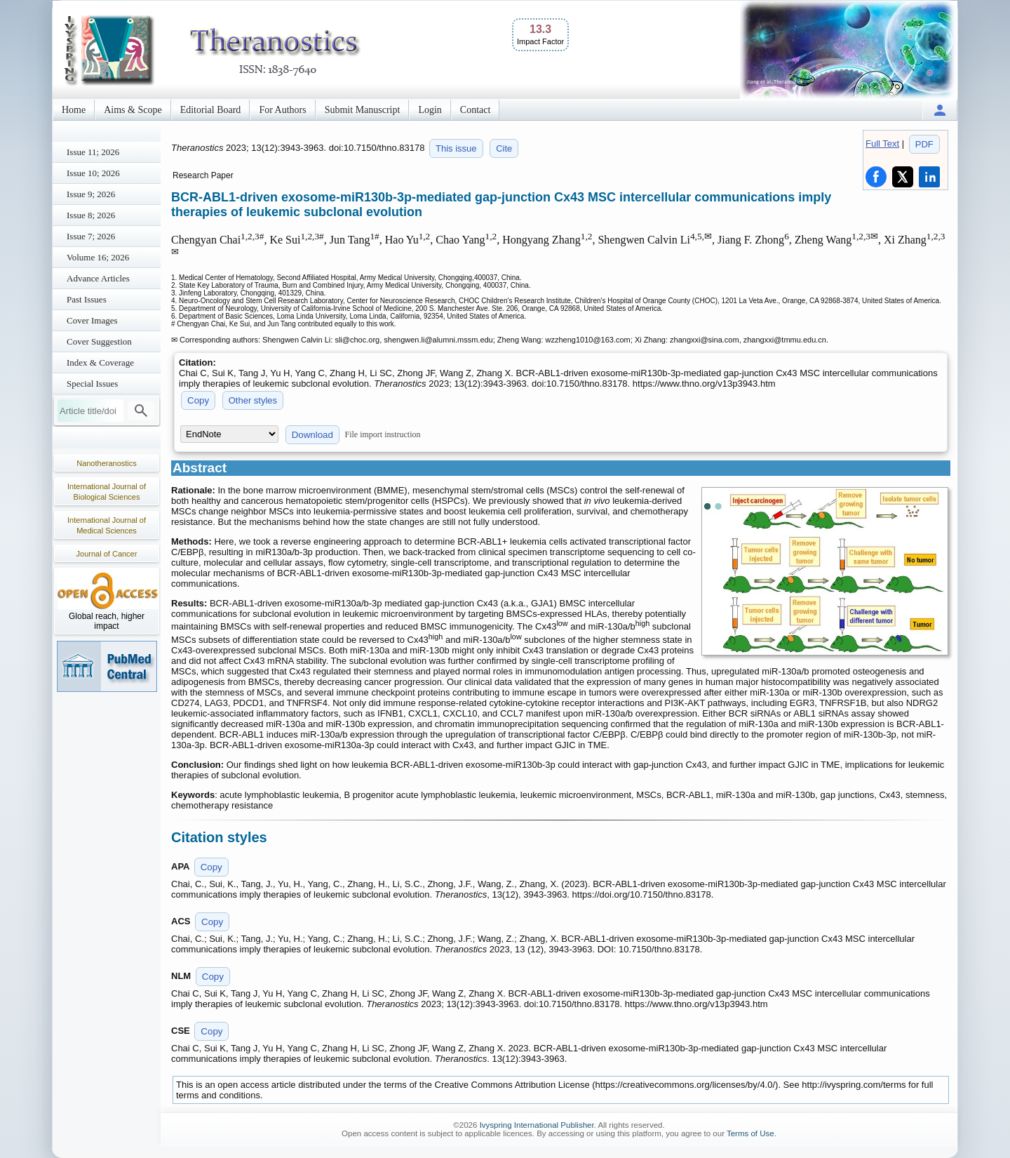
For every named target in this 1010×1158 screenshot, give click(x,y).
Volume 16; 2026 (98, 257)
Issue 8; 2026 (91, 215)
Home (74, 110)
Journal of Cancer (106, 554)
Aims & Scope (132, 110)
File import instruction (383, 434)
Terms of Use (750, 1133)
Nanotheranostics (106, 463)
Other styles (253, 400)
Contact (475, 110)
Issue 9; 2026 (91, 194)
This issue (456, 148)
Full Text (882, 143)
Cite (504, 148)
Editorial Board (210, 110)
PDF (924, 144)
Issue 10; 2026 (93, 173)
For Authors (282, 110)
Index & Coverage (100, 362)
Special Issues (92, 383)
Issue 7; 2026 (91, 236)
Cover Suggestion (99, 341)
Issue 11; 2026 (93, 152)
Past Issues (87, 299)
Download (312, 435)
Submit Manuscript (362, 110)
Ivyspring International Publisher (537, 1125)
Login (429, 110)
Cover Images (92, 320)
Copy (198, 400)
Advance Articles (98, 278)
